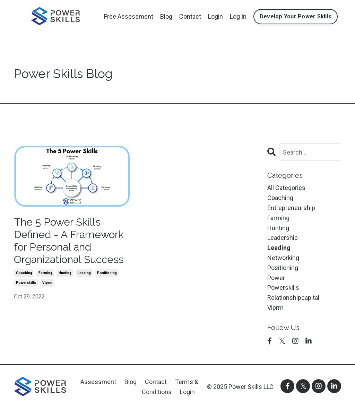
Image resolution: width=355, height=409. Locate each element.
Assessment (98, 381)
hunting (65, 273)
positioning (107, 273)
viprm (47, 283)
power (276, 277)
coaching (24, 273)
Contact (190, 16)
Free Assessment (128, 16)
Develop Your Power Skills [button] (295, 16)
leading (84, 273)
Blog (166, 16)
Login (215, 16)
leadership (282, 237)
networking (283, 257)
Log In (238, 16)
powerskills (26, 283)
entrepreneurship (291, 207)
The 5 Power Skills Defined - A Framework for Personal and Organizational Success (69, 241)
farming (45, 273)
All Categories (286, 187)
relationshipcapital (293, 297)
